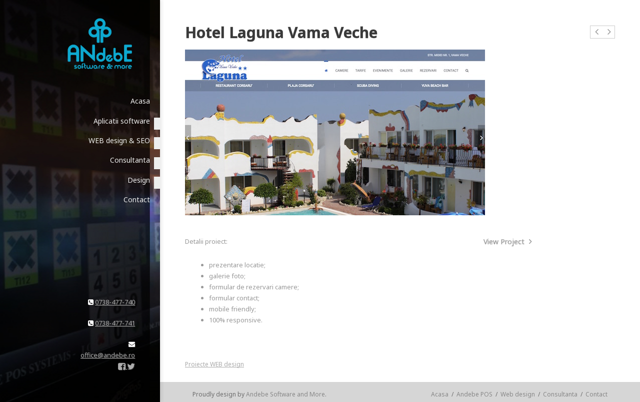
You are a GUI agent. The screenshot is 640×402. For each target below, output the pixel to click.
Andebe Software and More (285, 394)
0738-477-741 (115, 322)
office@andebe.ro (107, 354)
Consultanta (560, 394)
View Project (508, 241)
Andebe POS (474, 394)
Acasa (439, 394)
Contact (597, 394)
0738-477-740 (115, 301)
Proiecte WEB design (214, 364)
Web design (517, 394)
